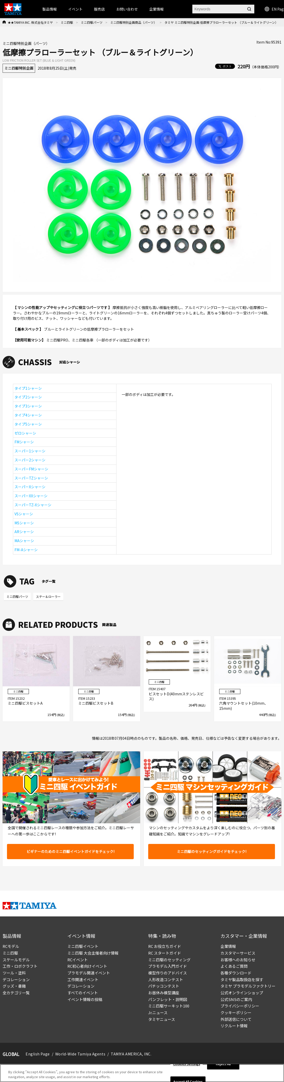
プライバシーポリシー (239, 1005)
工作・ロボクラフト (20, 966)
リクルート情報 (234, 1025)
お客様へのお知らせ (237, 959)
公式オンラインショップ (241, 992)
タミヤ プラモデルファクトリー (247, 986)
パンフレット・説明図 (167, 999)
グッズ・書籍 (14, 986)
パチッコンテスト (163, 986)
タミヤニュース (161, 1019)
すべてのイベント (82, 992)
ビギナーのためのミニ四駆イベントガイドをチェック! (70, 851)
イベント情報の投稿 (84, 999)
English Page (38, 1053)
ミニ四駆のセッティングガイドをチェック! (211, 851)
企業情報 (228, 946)
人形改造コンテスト (165, 979)
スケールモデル (16, 959)
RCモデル (11, 946)
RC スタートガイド (164, 953)
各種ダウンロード (235, 972)
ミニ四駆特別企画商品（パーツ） (133, 22)
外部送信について (235, 1019)
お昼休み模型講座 (163, 992)
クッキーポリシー (235, 1012)
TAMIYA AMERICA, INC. (131, 1053)
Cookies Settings (186, 1064)
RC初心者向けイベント (87, 966)
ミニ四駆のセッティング (169, 959)
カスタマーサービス (237, 953)
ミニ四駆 (67, 22)
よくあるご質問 (234, 966)
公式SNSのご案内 (236, 999)
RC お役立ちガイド (164, 946)
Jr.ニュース (158, 1012)
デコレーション (16, 979)
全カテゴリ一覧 (16, 992)
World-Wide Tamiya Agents (80, 1053)
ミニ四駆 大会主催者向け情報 (93, 953)
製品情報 (49, 9)
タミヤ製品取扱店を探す (241, 979)
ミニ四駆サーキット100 (168, 1005)
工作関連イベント (82, 979)
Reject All (223, 1064)
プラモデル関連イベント (88, 972)
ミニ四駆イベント (82, 946)
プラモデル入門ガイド (167, 966)
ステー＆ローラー (48, 596)
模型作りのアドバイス (167, 972)
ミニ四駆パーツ (91, 22)
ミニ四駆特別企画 (18, 68)
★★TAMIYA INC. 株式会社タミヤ (30, 22)
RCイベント (77, 959)
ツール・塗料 (14, 972)
